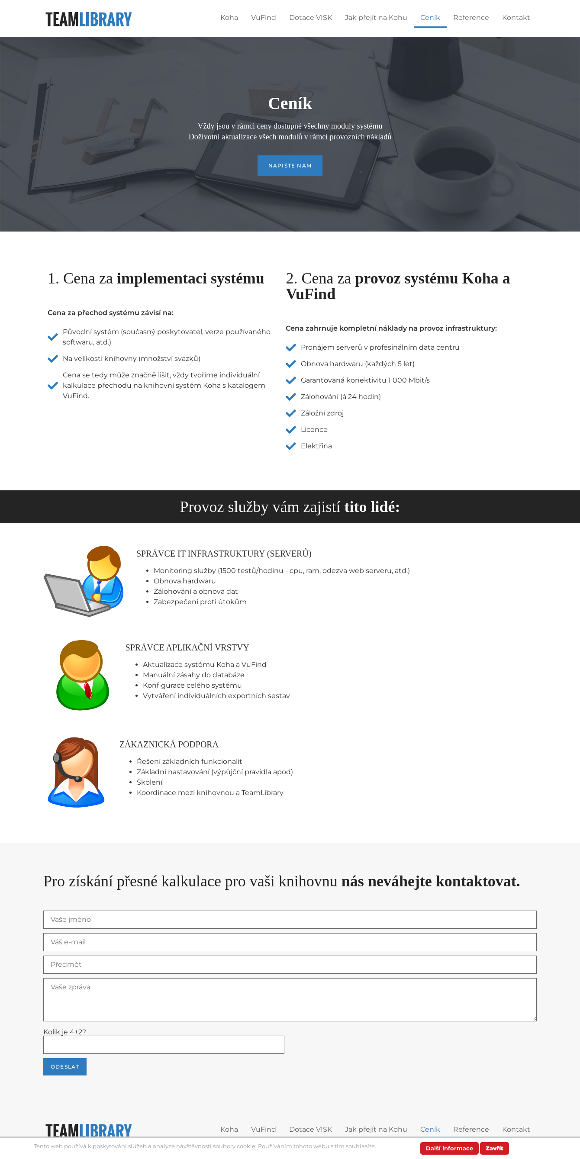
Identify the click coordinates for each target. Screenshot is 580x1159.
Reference (471, 17)
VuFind (263, 17)
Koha (229, 17)
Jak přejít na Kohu (376, 17)
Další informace (449, 1148)
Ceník (430, 17)
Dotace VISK (310, 17)
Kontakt (516, 17)
